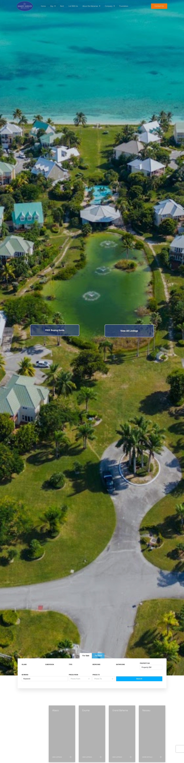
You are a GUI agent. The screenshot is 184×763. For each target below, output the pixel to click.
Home (43, 6)
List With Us (73, 6)
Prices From (73, 675)
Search (139, 679)
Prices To (96, 675)
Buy (53, 6)
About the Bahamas (91, 6)
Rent (62, 6)
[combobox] (80, 678)
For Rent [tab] (98, 656)
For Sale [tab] (85, 656)
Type (70, 664)
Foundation (123, 6)
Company (110, 6)
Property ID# (145, 663)
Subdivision (49, 664)
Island (24, 664)
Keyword (25, 675)
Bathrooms (120, 664)
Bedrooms (96, 664)
